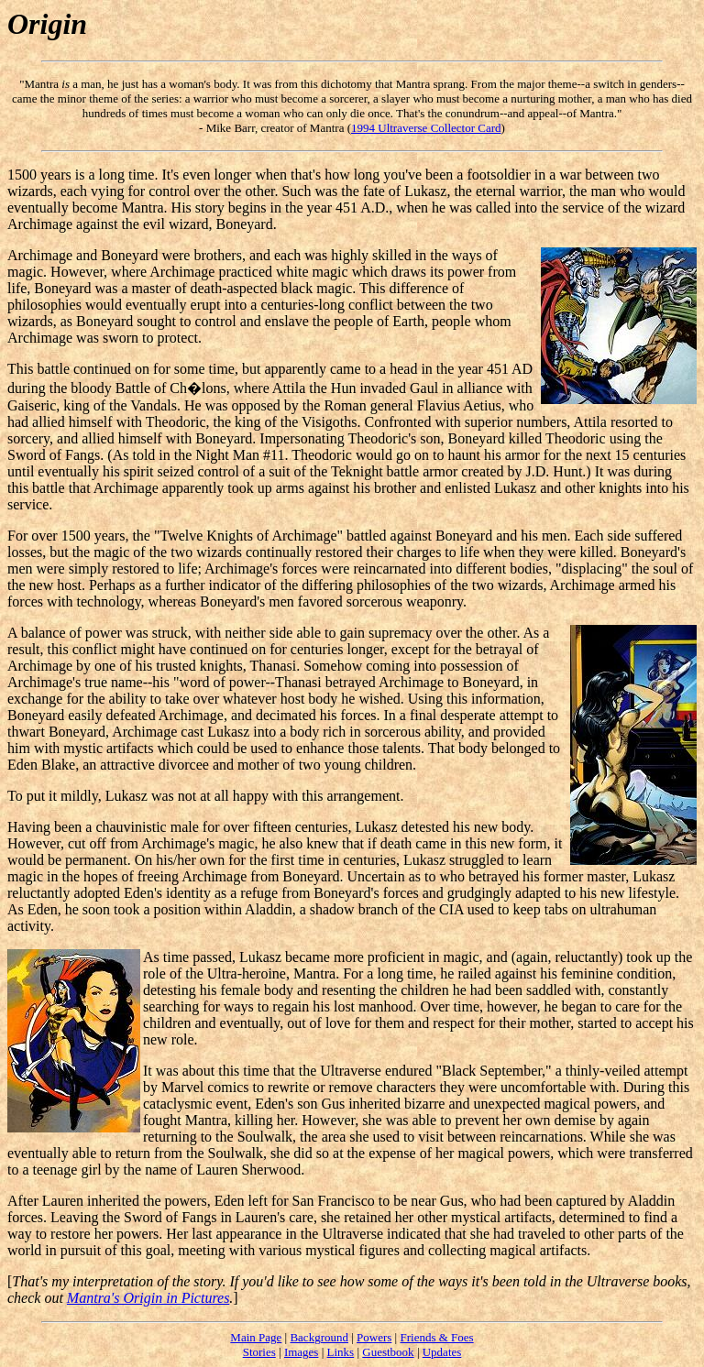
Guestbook (387, 1352)
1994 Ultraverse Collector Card (426, 128)
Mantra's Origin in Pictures (148, 1298)
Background (319, 1337)
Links (341, 1352)
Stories (259, 1352)
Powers (374, 1337)
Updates (442, 1352)
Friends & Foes (436, 1337)
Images (301, 1352)
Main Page (255, 1337)
